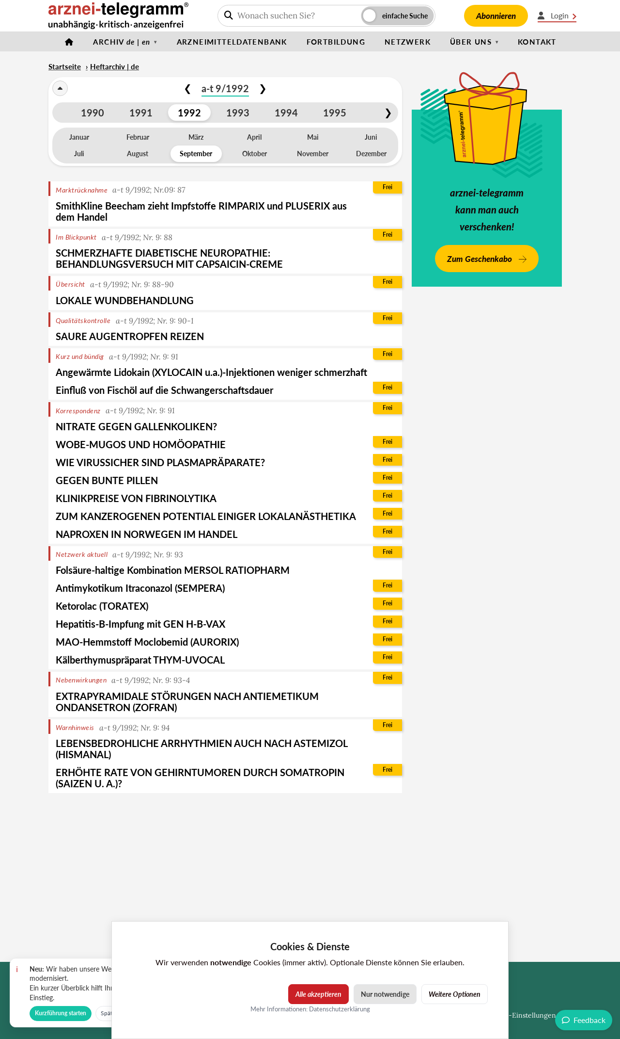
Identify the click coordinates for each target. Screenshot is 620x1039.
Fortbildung (336, 41)
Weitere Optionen (454, 994)
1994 (286, 112)
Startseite (64, 66)
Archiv (121, 41)
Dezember (371, 153)
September (196, 153)
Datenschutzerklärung (339, 1009)
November (312, 153)
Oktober (254, 153)
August (137, 153)
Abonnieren (496, 16)
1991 (141, 112)
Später (109, 1013)
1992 (189, 112)
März (195, 137)
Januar (79, 137)
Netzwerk (408, 41)
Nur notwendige (385, 994)
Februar (137, 137)
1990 (92, 112)
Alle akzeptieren (318, 994)
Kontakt (537, 41)
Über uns (471, 41)
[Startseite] (69, 41)
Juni (371, 137)
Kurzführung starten (60, 1013)
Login (557, 15)
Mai (313, 137)
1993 (237, 112)
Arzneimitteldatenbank (232, 41)
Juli (79, 153)
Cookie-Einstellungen (521, 1015)
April (254, 137)
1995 (334, 112)
